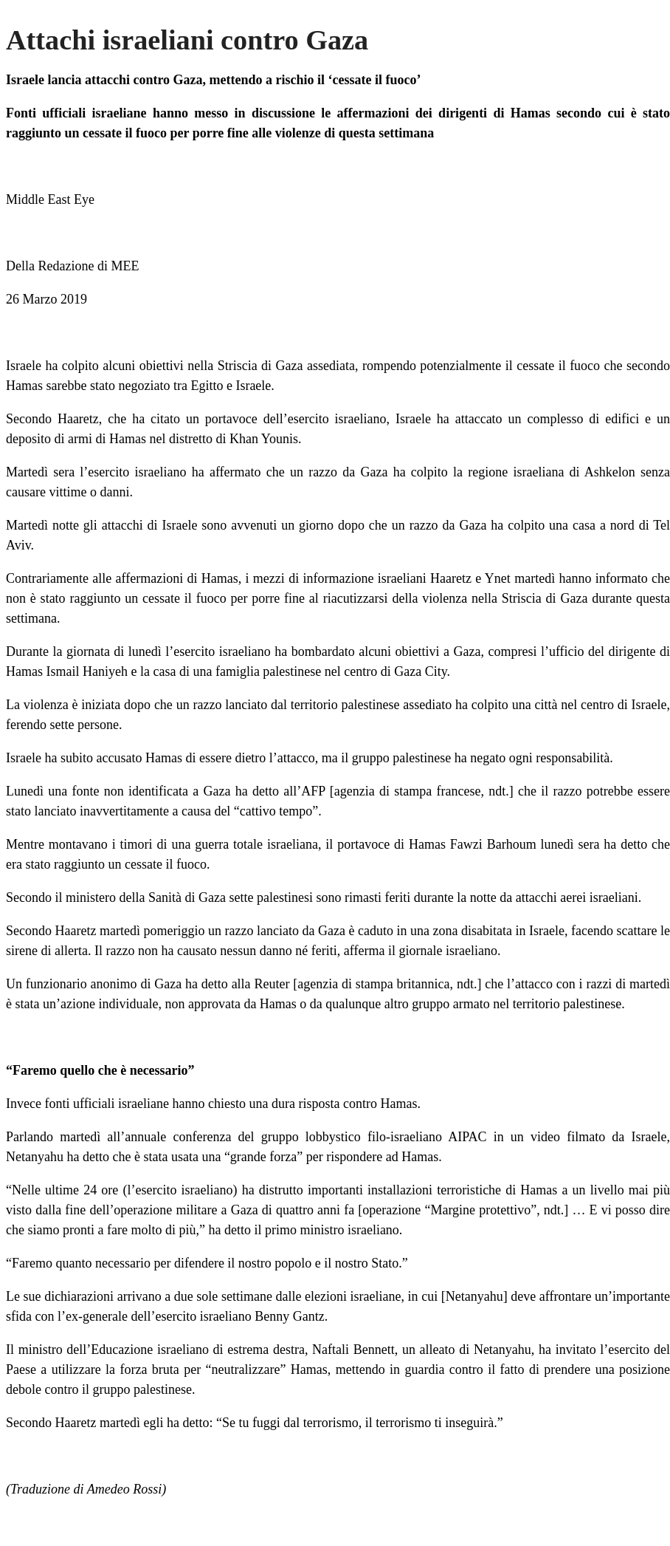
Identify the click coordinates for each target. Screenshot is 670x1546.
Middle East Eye (50, 199)
